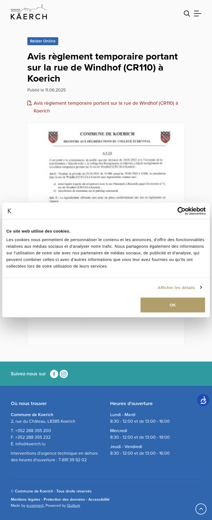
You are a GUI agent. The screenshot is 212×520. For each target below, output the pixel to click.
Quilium (73, 505)
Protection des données (64, 499)
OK (173, 305)
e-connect (35, 505)
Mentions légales (25, 499)
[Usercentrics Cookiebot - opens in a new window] (181, 211)
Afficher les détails (176, 287)
